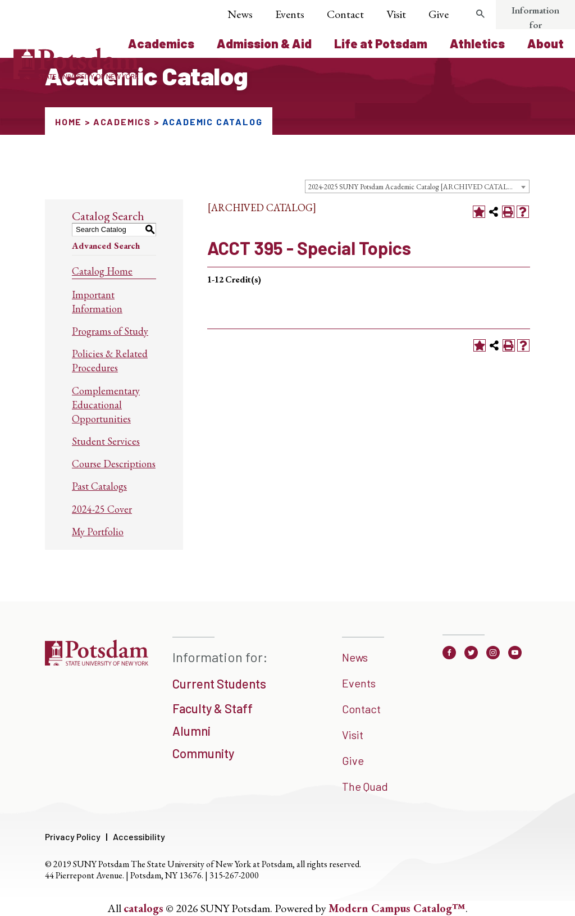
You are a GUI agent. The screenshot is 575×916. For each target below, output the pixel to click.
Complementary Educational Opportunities (106, 404)
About (545, 43)
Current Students (219, 683)
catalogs (143, 908)
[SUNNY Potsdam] (96, 664)
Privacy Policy (73, 836)
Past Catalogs (99, 486)
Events (289, 14)
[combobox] (417, 186)
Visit (396, 14)
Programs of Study (110, 331)
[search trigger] (480, 14)
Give (438, 14)
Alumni (191, 730)
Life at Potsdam (380, 43)
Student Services (106, 441)
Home (68, 121)
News (240, 14)
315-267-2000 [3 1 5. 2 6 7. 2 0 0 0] (234, 875)
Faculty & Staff (212, 708)
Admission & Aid (264, 43)
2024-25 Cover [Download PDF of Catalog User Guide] (102, 509)
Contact (345, 14)
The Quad (365, 786)
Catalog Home (102, 271)
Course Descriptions (114, 463)
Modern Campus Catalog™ (397, 908)
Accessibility (139, 836)
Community (203, 753)
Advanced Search (106, 246)
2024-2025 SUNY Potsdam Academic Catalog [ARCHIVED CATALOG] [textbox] (415, 187)
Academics (161, 43)
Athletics (477, 43)
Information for (535, 17)
